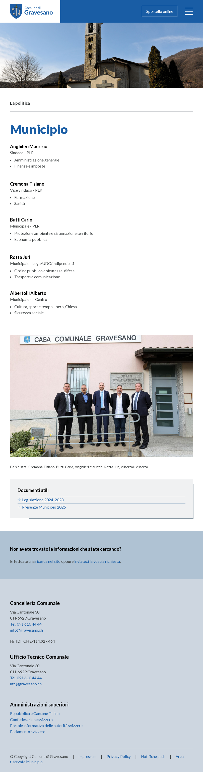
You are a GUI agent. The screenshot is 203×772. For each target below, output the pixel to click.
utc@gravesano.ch (26, 683)
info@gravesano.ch (26, 630)
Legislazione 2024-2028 (43, 499)
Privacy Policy (119, 756)
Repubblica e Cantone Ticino (35, 713)
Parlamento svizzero (27, 731)
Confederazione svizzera (31, 719)
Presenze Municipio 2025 (44, 507)
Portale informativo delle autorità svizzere (46, 725)
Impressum (87, 756)
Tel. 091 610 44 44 (26, 624)
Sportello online (159, 11)
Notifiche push (152, 756)
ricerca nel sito (47, 561)
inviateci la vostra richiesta (97, 561)
